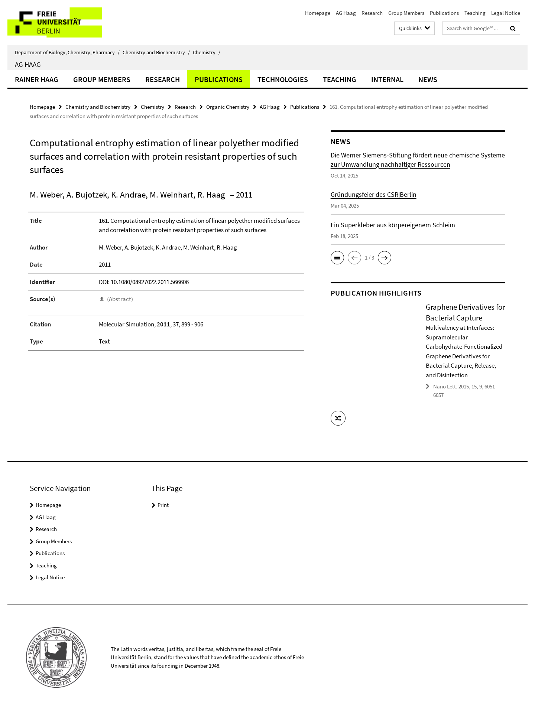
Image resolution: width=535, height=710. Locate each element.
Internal (387, 79)
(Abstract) (120, 299)
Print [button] (163, 504)
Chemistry (206, 52)
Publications (444, 12)
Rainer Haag (36, 79)
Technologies (282, 79)
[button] (337, 257)
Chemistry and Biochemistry (156, 52)
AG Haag (346, 12)
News (427, 79)
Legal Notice (505, 12)
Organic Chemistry (227, 106)
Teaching (475, 12)
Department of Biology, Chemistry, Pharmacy (67, 52)
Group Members (406, 12)
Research (372, 12)
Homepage (317, 12)
